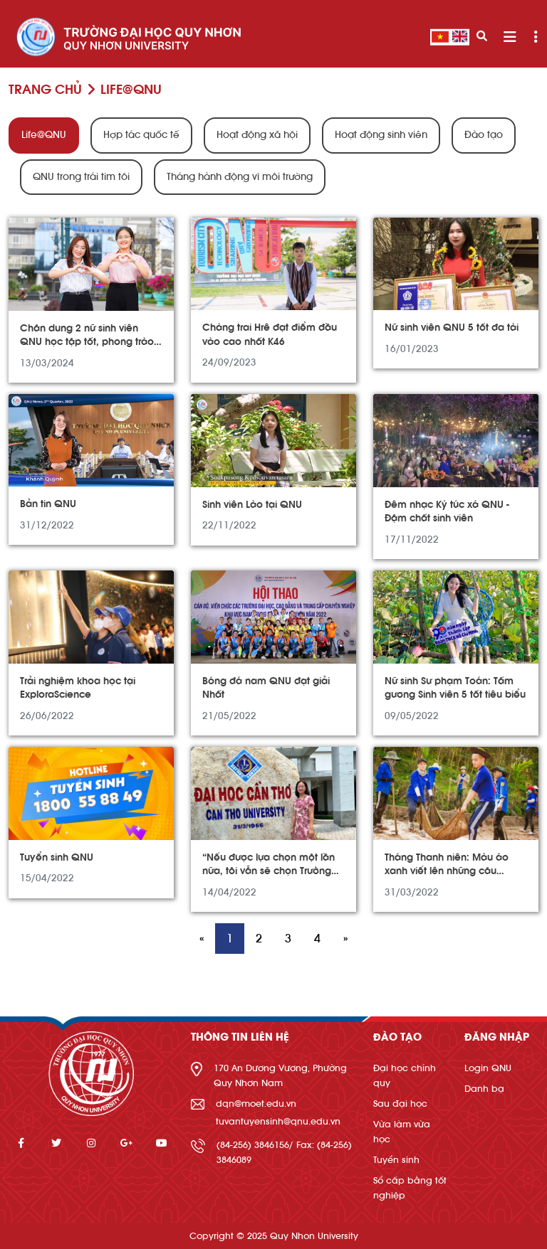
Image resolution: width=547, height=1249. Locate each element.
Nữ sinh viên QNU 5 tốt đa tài (452, 328)
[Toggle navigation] (509, 37)
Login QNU (487, 1068)
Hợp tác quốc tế (141, 135)
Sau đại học (400, 1103)
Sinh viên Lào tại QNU (252, 505)
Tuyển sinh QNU (56, 858)
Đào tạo (483, 135)
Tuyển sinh (396, 1159)
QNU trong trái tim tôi (81, 177)
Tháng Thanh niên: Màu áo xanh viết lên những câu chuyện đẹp (447, 872)
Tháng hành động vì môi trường (240, 177)
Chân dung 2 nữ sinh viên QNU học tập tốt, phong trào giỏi (87, 342)
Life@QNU (43, 135)
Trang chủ (45, 89)
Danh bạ (484, 1088)
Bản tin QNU (48, 504)
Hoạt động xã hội (257, 135)
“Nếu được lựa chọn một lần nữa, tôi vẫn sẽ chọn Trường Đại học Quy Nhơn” (268, 872)
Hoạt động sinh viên (381, 135)
